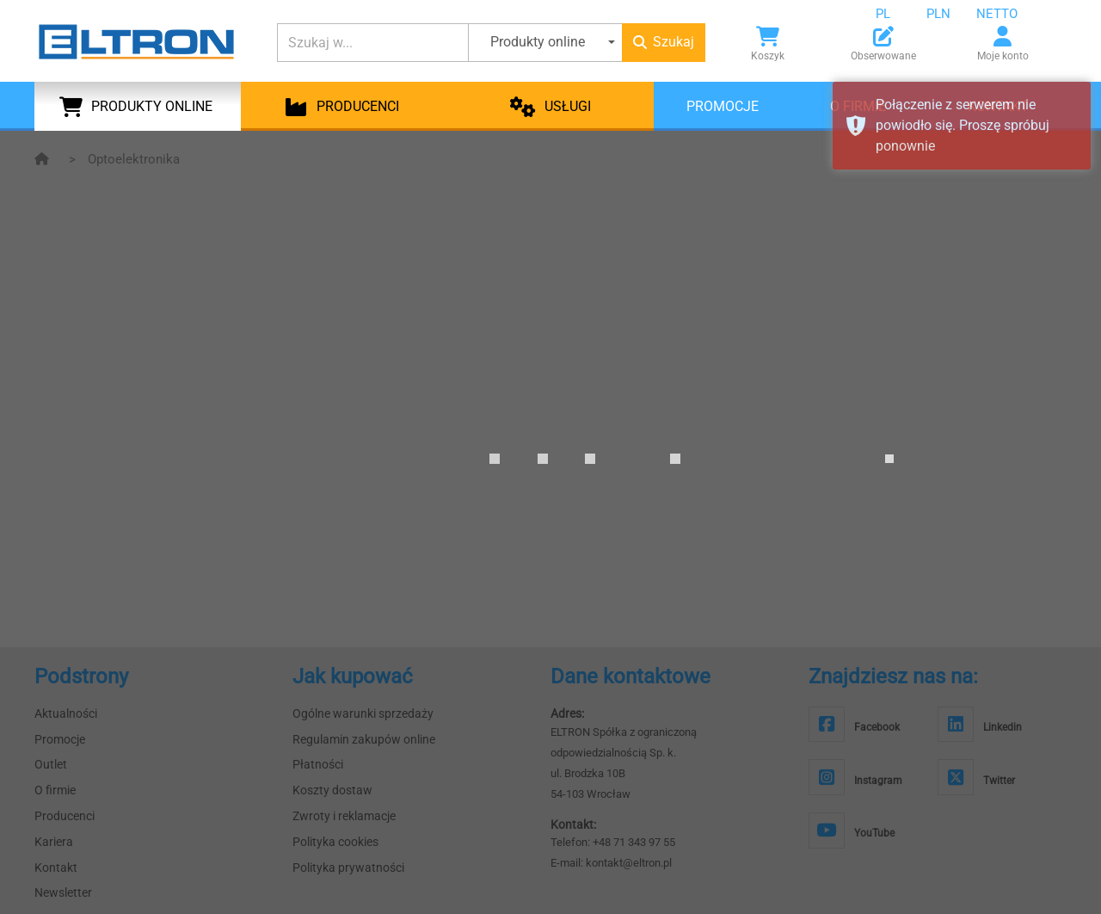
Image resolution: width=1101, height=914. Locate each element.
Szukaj (663, 42)
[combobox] (896, 14)
